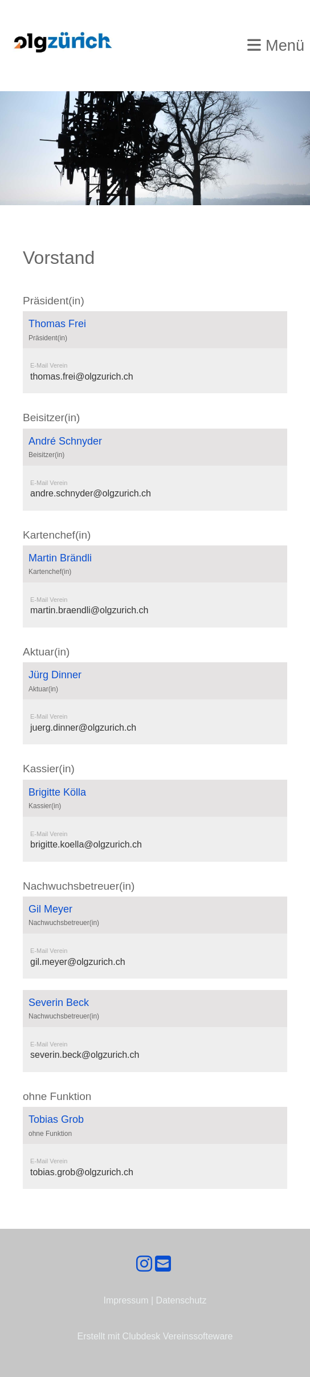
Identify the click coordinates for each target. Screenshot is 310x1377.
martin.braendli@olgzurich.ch (89, 610)
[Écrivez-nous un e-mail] (163, 1264)
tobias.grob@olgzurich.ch (81, 1172)
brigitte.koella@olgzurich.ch (86, 844)
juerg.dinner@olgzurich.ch (83, 727)
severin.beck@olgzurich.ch (84, 1055)
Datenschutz (181, 1300)
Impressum (125, 1300)
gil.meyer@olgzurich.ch (77, 962)
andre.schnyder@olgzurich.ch (90, 493)
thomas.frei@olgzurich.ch (81, 376)
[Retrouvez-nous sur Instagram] (144, 1264)
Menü (275, 45)
